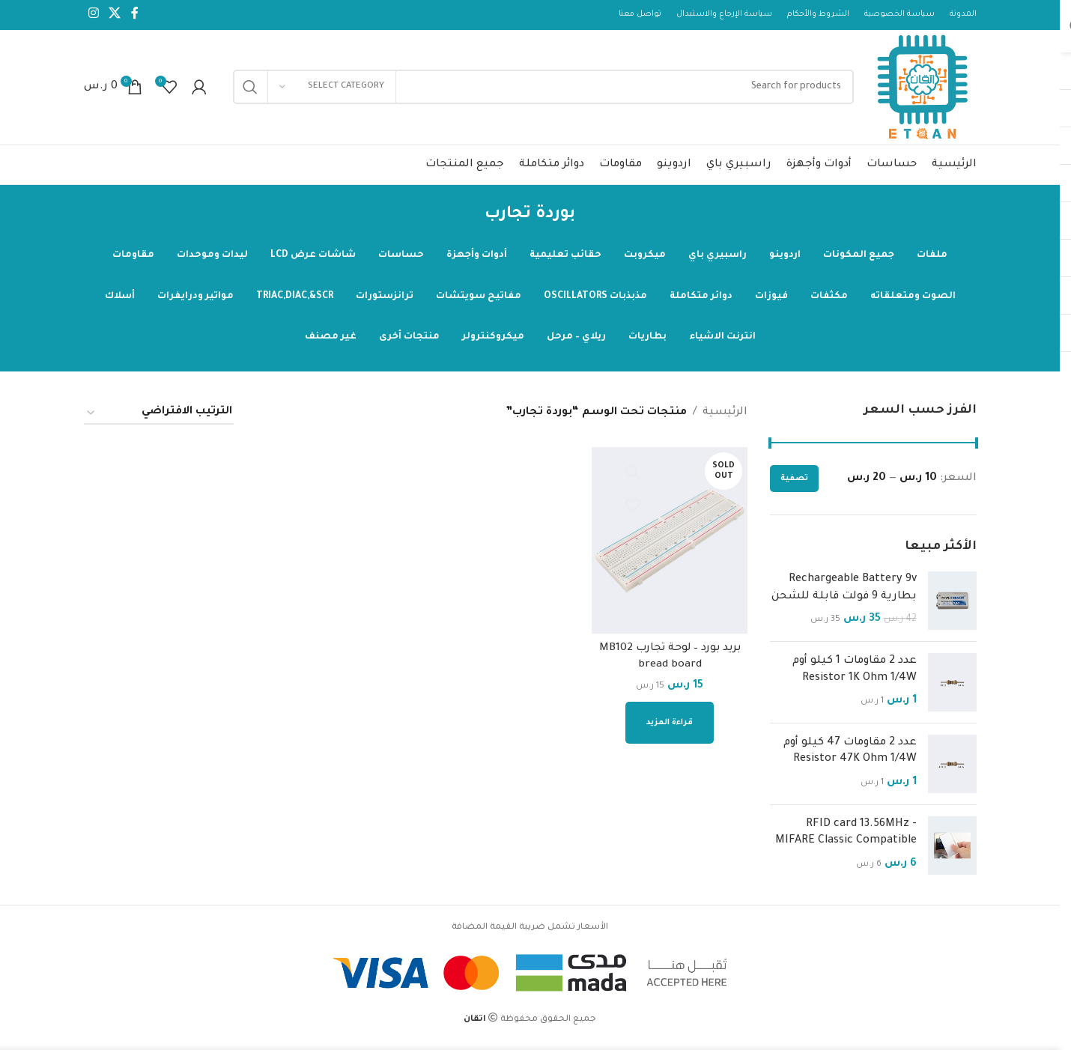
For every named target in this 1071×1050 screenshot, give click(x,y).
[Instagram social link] (94, 15)
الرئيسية (725, 418)
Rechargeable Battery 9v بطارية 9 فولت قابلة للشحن (844, 593)
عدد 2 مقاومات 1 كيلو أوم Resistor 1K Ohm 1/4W (854, 675)
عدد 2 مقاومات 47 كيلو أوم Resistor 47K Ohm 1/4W (850, 756)
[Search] (541, 90)
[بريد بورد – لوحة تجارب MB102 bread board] (669, 545)
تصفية (794, 483)
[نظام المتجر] (159, 418)
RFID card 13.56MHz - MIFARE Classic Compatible (846, 838)
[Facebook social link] (135, 15)
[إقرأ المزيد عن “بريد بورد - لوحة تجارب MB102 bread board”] (670, 726)
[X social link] (115, 15)
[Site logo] (920, 91)
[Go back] (594, 220)
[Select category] (331, 90)
